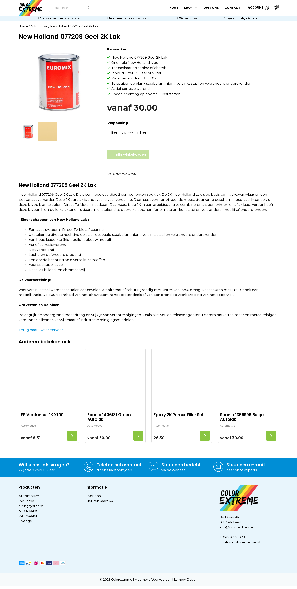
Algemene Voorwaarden (153, 579)
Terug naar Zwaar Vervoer (41, 330)
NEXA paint (28, 511)
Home (173, 8)
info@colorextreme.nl (238, 527)
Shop (192, 8)
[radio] (113, 133)
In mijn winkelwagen (128, 154)
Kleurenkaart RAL (100, 501)
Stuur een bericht (181, 465)
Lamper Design (185, 579)
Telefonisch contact (119, 465)
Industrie (26, 501)
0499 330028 (142, 18)
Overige (25, 521)
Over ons (211, 8)
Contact (232, 8)
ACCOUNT (258, 8)
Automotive (39, 26)
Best (194, 18)
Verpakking (117, 123)
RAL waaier (28, 516)
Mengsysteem (31, 506)
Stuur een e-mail (245, 465)
